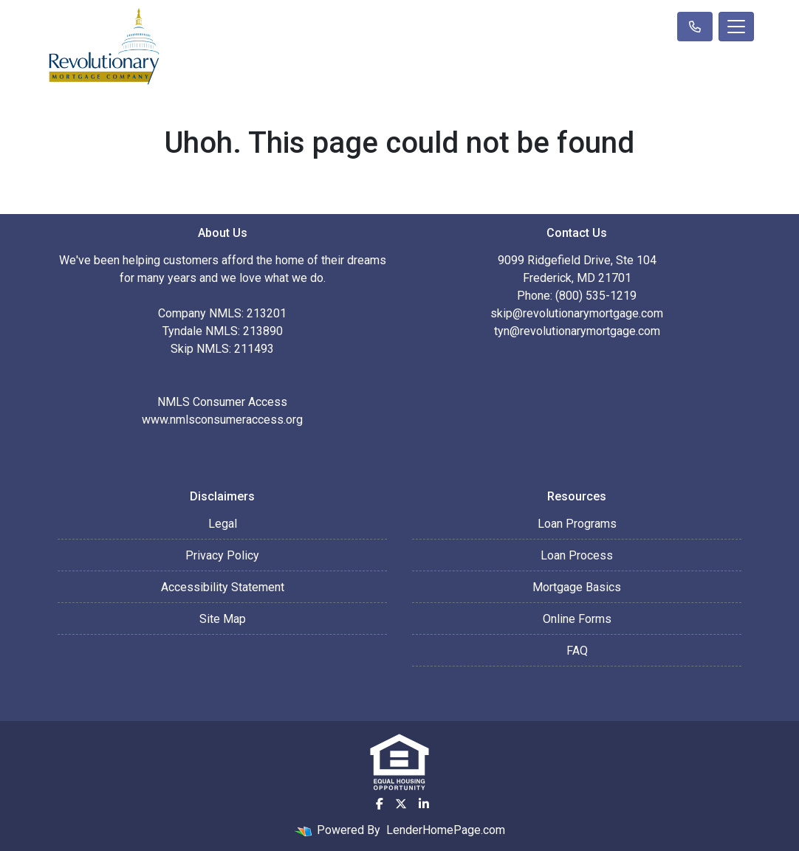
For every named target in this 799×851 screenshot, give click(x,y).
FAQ (577, 651)
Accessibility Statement (222, 587)
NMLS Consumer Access (222, 402)
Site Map (222, 619)
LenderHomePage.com (445, 830)
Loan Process (577, 555)
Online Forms (577, 619)
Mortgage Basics (576, 587)
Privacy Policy (222, 555)
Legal (222, 524)
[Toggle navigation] (736, 26)
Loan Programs (577, 524)
